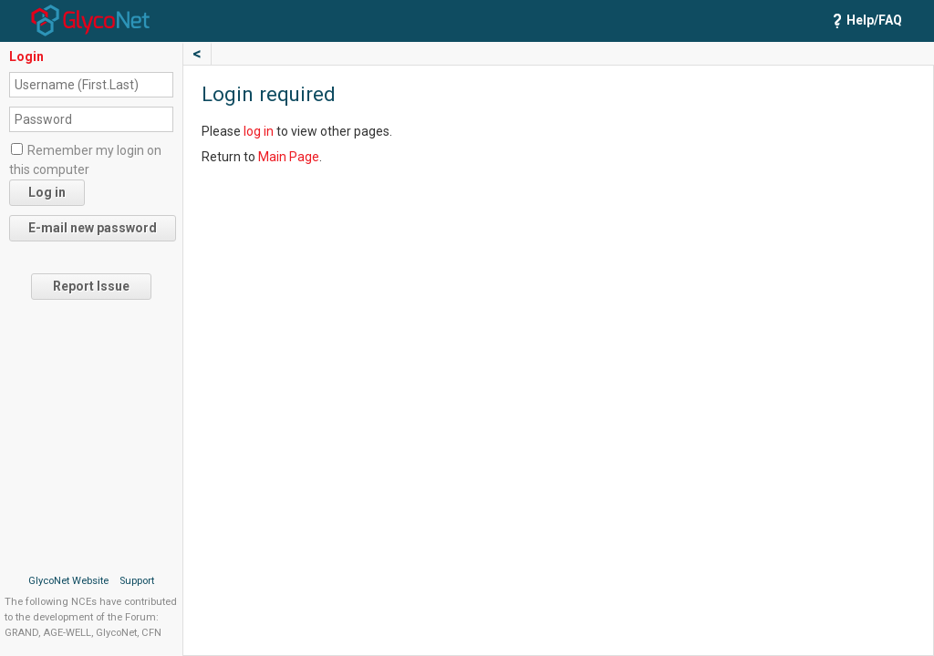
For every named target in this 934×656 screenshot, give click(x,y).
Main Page (288, 156)
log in (259, 131)
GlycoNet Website (68, 581)
